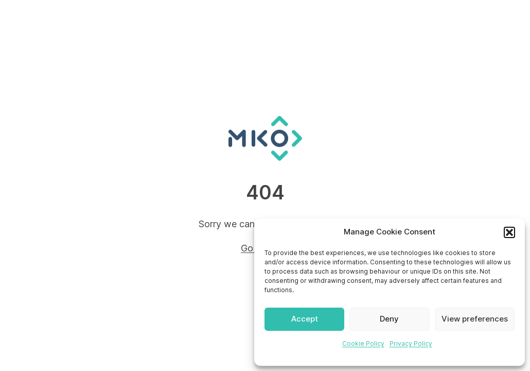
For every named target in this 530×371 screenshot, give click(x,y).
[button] (509, 232)
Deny (389, 319)
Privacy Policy (411, 343)
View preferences (474, 319)
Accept (304, 319)
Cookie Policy (363, 343)
